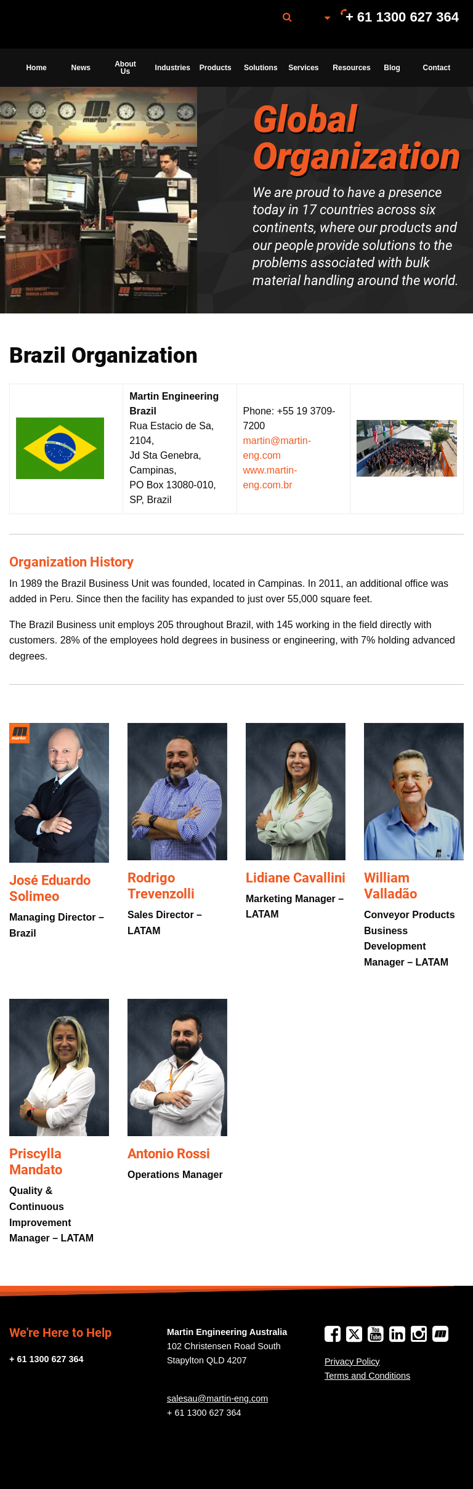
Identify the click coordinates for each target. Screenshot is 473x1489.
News (81, 67)
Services (303, 67)
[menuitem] (75, 24)
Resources (351, 67)
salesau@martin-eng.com (217, 1398)
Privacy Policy (352, 1361)
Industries (172, 67)
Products (216, 67)
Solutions (261, 67)
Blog (392, 67)
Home (36, 67)
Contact (437, 67)
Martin (75, 25)
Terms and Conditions (367, 1376)
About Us (125, 68)
